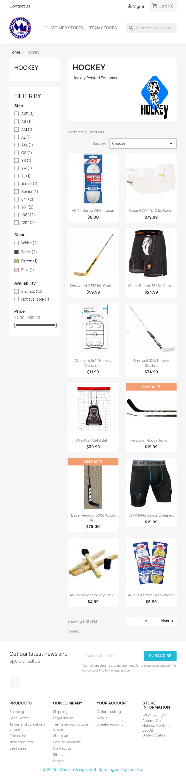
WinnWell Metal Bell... (93, 440)
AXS (27, 114)
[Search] (151, 28)
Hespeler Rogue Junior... (151, 440)
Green (29, 261)
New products (21, 742)
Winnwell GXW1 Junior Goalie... (151, 363)
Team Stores (103, 28)
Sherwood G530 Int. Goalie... (93, 285)
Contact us (19, 6)
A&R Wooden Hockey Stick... (93, 595)
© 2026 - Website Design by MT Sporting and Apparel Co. (93, 769)
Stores (58, 761)
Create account (110, 724)
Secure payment (67, 742)
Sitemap (60, 754)
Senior (29, 191)
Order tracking (109, 711)
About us (60, 735)
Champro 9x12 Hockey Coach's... (93, 363)
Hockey (26, 68)
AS (26, 121)
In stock (32, 291)
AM (26, 129)
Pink (27, 270)
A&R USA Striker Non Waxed (151, 595)
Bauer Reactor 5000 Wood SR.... (93, 517)
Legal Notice (19, 718)
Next (168, 621)
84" (27, 199)
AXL (27, 145)
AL (26, 137)
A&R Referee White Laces (93, 210)
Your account (112, 703)
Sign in (102, 718)
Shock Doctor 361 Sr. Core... (151, 285)
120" (28, 222)
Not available (35, 299)
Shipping (16, 711)
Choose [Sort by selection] (143, 143)
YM (26, 168)
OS (26, 153)
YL (26, 176)
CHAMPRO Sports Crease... (151, 515)
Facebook (15, 682)
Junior (29, 184)
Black (29, 252)
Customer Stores (64, 28)
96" (27, 207)
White (29, 243)
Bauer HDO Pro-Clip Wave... (151, 210)
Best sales (18, 748)
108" (28, 215)
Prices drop (19, 735)
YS (26, 160)
